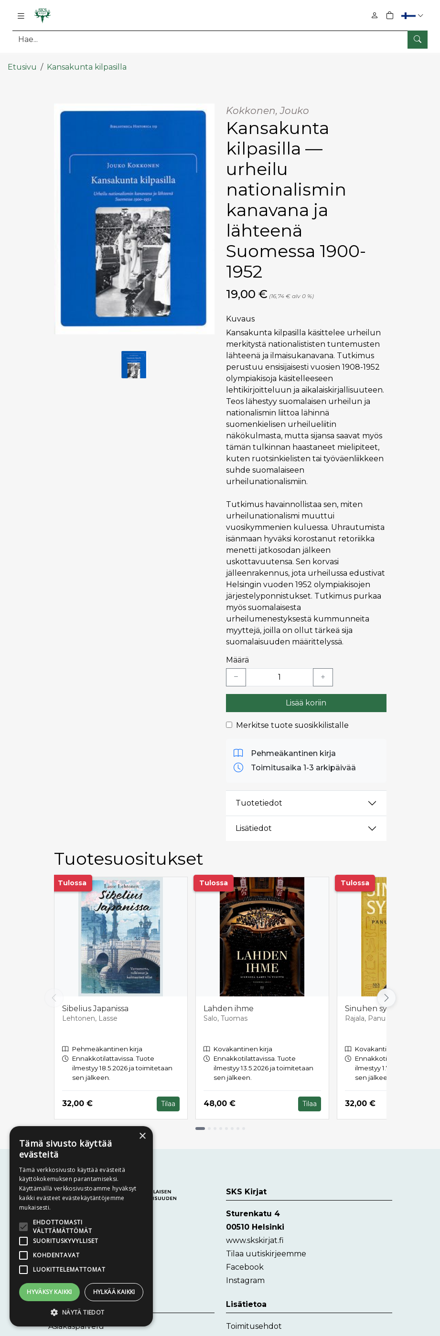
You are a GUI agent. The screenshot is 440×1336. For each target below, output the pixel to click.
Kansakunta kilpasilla (87, 60)
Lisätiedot (254, 822)
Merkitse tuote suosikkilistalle (292, 719)
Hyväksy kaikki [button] (49, 1292)
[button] (413, 15)
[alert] (81, 1226)
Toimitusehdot (254, 1320)
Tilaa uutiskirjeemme (266, 1247)
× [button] (142, 1136)
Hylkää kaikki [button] (114, 1292)
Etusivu (22, 60)
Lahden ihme (229, 1002)
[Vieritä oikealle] (386, 992)
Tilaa (168, 1097)
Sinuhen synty (372, 1002)
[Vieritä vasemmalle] (54, 992)
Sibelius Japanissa (95, 1002)
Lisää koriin (306, 696)
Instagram (245, 1274)
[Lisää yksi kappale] (323, 671)
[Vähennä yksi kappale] (236, 671)
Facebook (245, 1260)
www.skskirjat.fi (255, 1234)
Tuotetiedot (259, 797)
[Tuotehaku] (220, 39)
